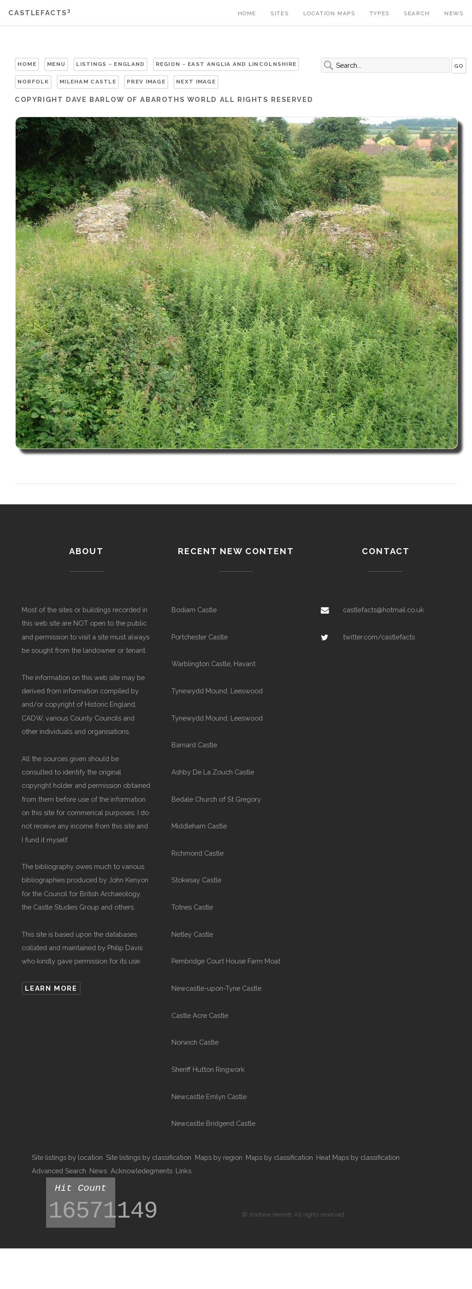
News (453, 13)
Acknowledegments (141, 1171)
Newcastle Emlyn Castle (209, 1096)
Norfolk (33, 81)
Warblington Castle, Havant (213, 664)
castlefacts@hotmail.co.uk (383, 610)
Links (183, 1171)
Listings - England (110, 64)
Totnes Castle (192, 907)
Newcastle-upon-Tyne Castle (216, 988)
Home (247, 13)
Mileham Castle (87, 81)
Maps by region (218, 1157)
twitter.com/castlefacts (379, 637)
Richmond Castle (197, 853)
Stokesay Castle (196, 880)
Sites (280, 13)
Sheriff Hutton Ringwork (208, 1069)
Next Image (196, 81)
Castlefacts (39, 13)
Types (379, 13)
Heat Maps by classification (358, 1157)
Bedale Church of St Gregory (216, 799)
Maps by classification (279, 1157)
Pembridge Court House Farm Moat (225, 961)
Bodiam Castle (194, 610)
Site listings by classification (148, 1157)
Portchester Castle (199, 637)
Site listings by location (67, 1157)
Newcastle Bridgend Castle (213, 1123)
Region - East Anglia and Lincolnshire (226, 64)
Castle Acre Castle (199, 1015)
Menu (56, 64)
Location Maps (329, 13)
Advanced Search (59, 1171)
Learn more (51, 988)
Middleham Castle (199, 826)
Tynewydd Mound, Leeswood (217, 691)
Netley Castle (192, 934)
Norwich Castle (194, 1042)
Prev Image (146, 81)
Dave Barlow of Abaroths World (141, 99)
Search (417, 13)
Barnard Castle (194, 745)
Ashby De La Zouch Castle (212, 772)
